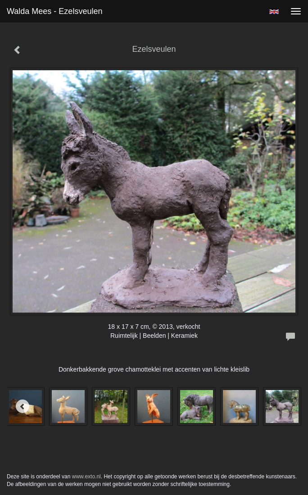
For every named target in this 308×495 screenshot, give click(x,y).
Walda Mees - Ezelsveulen (54, 11)
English (274, 11)
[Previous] (22, 406)
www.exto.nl (86, 476)
